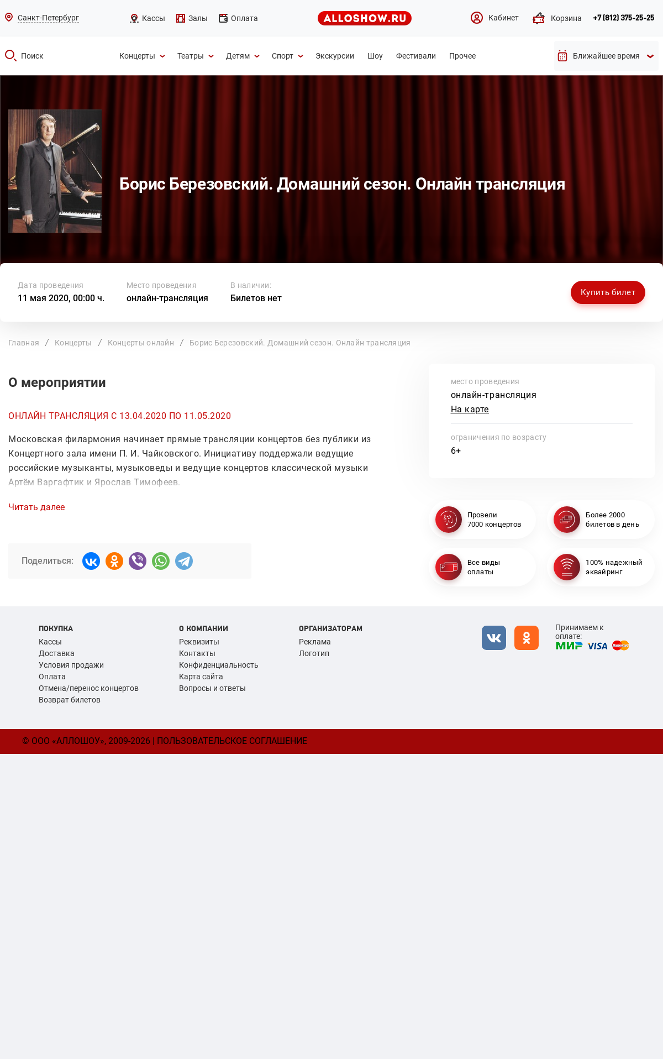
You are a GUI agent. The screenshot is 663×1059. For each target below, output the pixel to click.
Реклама (315, 641)
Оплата (52, 676)
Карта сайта (201, 676)
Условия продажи (71, 664)
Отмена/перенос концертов (89, 688)
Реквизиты (199, 641)
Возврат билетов (70, 699)
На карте (470, 409)
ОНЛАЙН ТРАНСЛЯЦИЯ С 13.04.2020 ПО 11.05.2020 (119, 416)
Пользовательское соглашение (232, 741)
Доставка (57, 653)
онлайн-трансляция (167, 298)
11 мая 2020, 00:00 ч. (61, 298)
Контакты (197, 653)
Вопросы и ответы (212, 688)
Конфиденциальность (219, 664)
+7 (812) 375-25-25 (623, 18)
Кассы (50, 641)
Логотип (314, 653)
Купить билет (608, 292)
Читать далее (36, 507)
